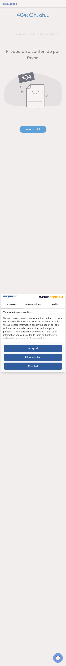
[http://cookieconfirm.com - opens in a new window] (51, 297)
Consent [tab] (11, 304)
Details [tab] (54, 304)
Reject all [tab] (33, 366)
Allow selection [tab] (33, 357)
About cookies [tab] (33, 304)
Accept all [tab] (33, 348)
